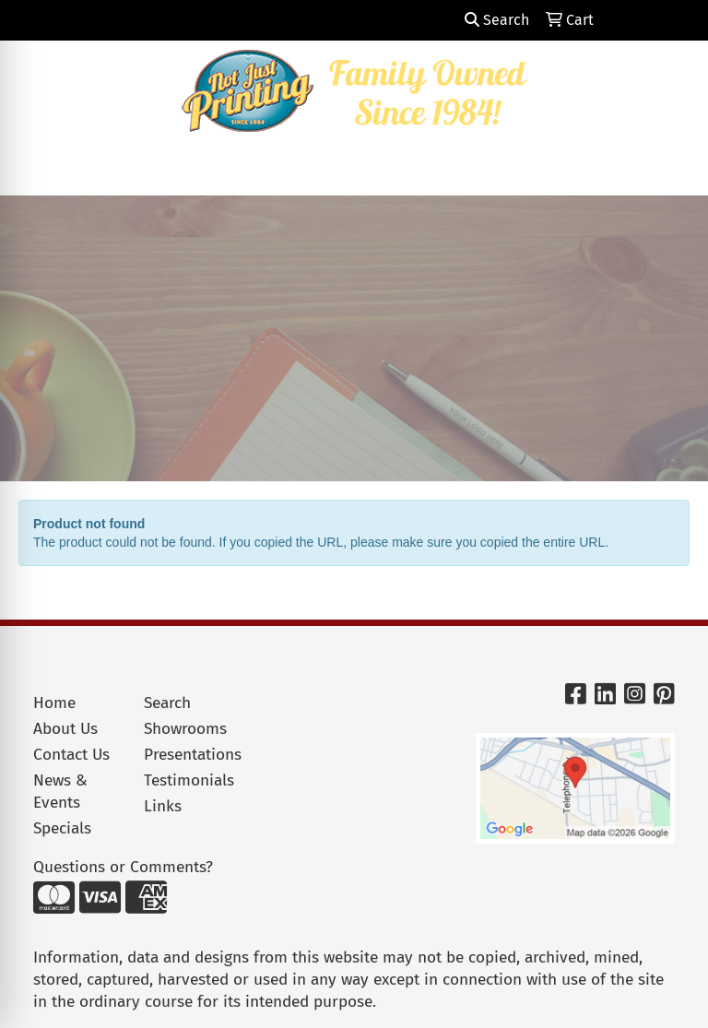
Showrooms (185, 729)
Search (497, 20)
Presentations (188, 754)
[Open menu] (671, 168)
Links (163, 806)
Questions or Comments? (123, 867)
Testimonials (188, 780)
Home (54, 703)
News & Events (60, 791)
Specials (62, 828)
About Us (65, 729)
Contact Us (71, 754)
